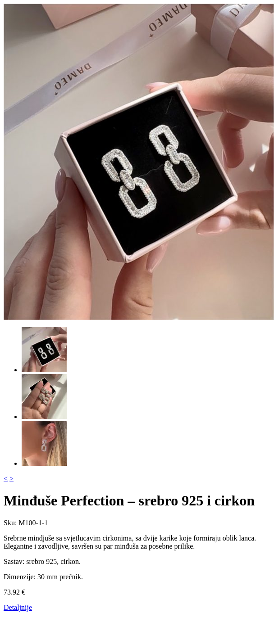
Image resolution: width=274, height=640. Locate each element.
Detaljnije (18, 607)
